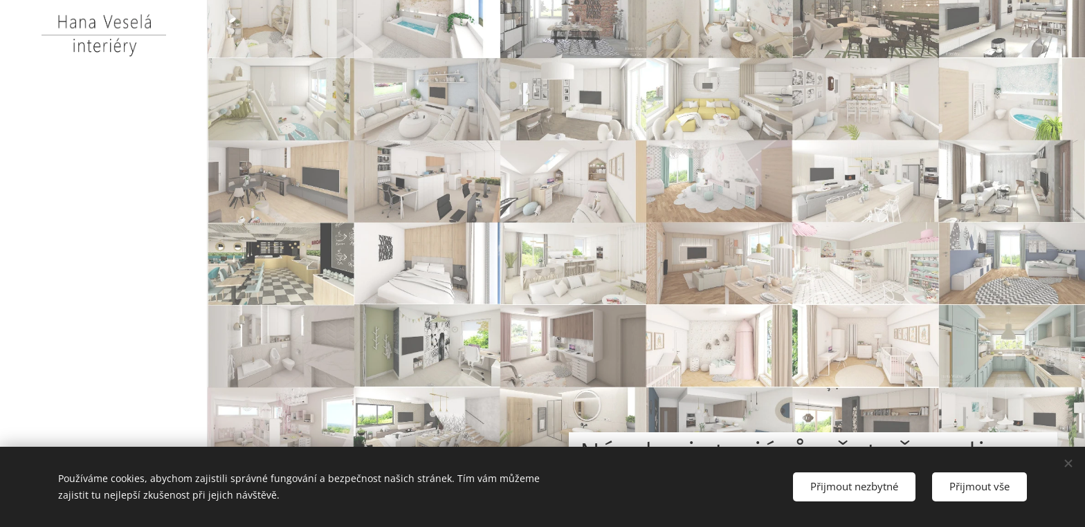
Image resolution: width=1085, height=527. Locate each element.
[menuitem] (103, 280)
